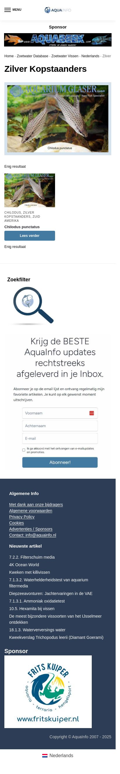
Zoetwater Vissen (64, 56)
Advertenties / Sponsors (30, 529)
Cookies (16, 523)
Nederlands (90, 56)
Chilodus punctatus (22, 227)
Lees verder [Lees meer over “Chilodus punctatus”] (29, 236)
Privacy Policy (21, 516)
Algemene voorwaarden (30, 510)
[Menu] (13, 10)
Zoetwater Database (32, 56)
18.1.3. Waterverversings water (37, 630)
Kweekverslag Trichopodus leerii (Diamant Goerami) (56, 637)
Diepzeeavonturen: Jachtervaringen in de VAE (50, 593)
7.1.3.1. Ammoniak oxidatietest (37, 601)
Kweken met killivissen (29, 572)
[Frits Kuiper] (57, 691)
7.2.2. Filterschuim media (31, 557)
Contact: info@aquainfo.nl (32, 535)
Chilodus (12, 212)
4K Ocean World (24, 564)
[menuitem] (57, 756)
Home (9, 56)
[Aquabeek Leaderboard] (58, 39)
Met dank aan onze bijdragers (36, 504)
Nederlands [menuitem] (61, 755)
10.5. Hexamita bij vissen (31, 608)
